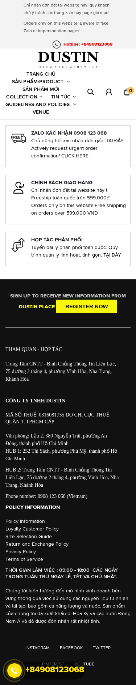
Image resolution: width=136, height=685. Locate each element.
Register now (86, 306)
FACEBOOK (71, 647)
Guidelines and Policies (40, 104)
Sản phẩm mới (40, 89)
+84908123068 (54, 669)
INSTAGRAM (37, 647)
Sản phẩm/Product (41, 81)
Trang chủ (40, 74)
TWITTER (102, 647)
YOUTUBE (84, 664)
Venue (41, 112)
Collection (24, 97)
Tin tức (63, 97)
